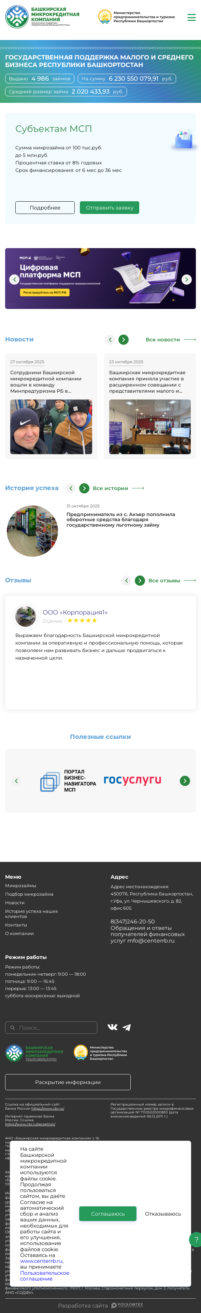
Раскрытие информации (68, 1082)
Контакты (16, 925)
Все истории (110, 488)
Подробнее (45, 207)
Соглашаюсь (108, 1213)
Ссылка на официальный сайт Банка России (34, 1106)
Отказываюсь (163, 1214)
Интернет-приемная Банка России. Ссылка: (30, 1120)
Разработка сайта (83, 1306)
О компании (19, 933)
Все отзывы (164, 580)
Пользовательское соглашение (44, 1276)
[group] (100, 279)
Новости (15, 902)
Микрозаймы (20, 885)
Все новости (163, 339)
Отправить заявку (109, 207)
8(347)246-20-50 (133, 921)
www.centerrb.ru (41, 1261)
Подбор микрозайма (29, 894)
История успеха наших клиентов (31, 913)
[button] (14, 279)
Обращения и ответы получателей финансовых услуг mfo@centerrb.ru (148, 934)
